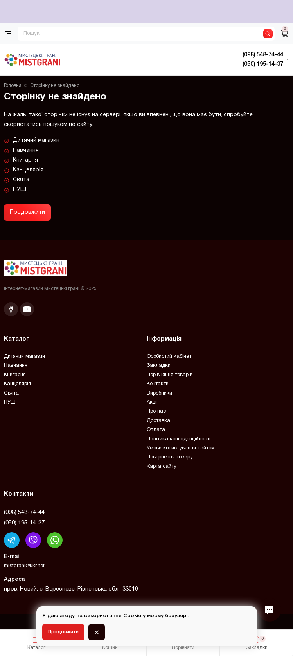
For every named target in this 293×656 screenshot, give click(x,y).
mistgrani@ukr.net (24, 566)
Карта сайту (161, 466)
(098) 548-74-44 (24, 512)
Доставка (158, 420)
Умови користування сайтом (181, 448)
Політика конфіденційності (178, 439)
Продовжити (27, 212)
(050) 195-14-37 (24, 523)
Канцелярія (28, 170)
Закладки (159, 365)
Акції (152, 402)
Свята (21, 179)
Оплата (156, 429)
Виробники (159, 393)
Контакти (158, 384)
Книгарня (25, 160)
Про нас (156, 411)
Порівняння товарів (169, 375)
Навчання (26, 150)
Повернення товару (170, 457)
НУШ (19, 189)
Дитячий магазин (36, 140)
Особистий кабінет (169, 356)
